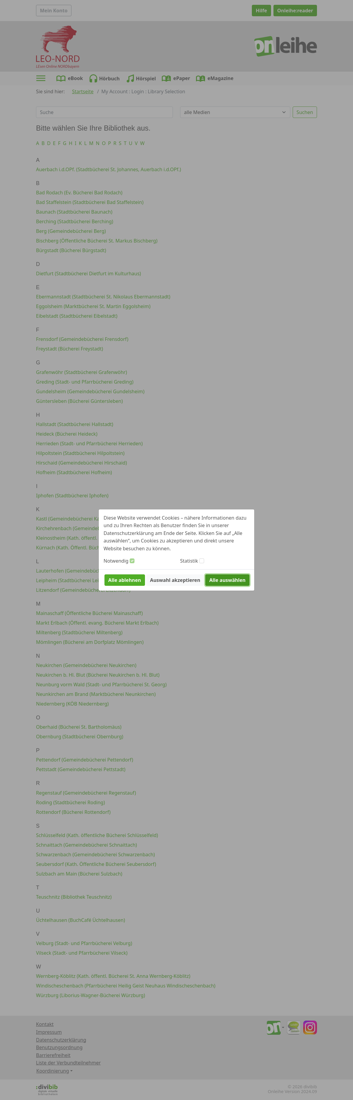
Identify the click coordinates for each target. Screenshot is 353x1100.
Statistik (189, 561)
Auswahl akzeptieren (175, 580)
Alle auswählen (227, 580)
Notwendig (116, 561)
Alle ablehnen (124, 580)
